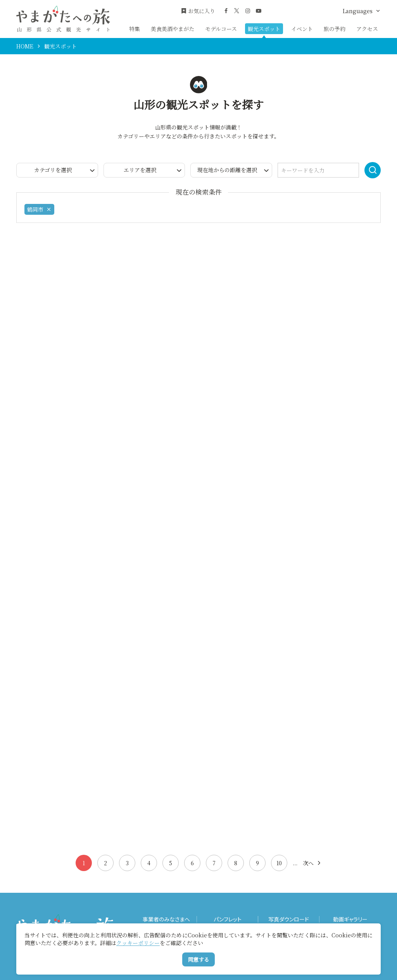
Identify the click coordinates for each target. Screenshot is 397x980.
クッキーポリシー (138, 943)
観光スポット (264, 29)
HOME (24, 46)
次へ (312, 863)
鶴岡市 (39, 209)
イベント (302, 29)
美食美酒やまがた (172, 29)
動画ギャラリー (350, 919)
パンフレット (228, 919)
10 (279, 863)
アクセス (367, 29)
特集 (134, 29)
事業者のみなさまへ (166, 919)
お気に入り (198, 11)
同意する (198, 959)
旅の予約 (334, 29)
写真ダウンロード (288, 919)
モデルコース (221, 29)
